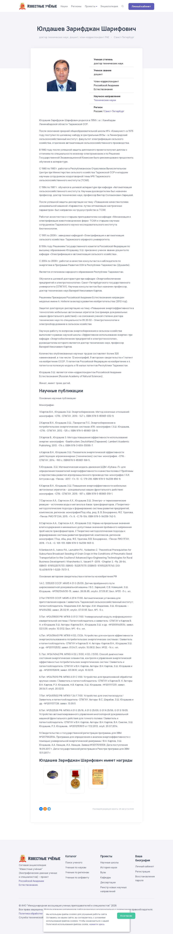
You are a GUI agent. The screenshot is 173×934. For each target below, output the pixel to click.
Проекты (90, 6)
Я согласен (126, 915)
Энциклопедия (109, 6)
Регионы (76, 6)
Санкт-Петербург (114, 111)
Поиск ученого (73, 862)
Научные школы (109, 862)
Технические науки (105, 100)
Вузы (103, 872)
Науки (64, 6)
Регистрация (142, 871)
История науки (108, 867)
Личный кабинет (141, 6)
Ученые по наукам (75, 867)
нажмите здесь (97, 924)
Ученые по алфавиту (77, 877)
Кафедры (105, 877)
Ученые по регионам (77, 872)
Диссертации (108, 882)
